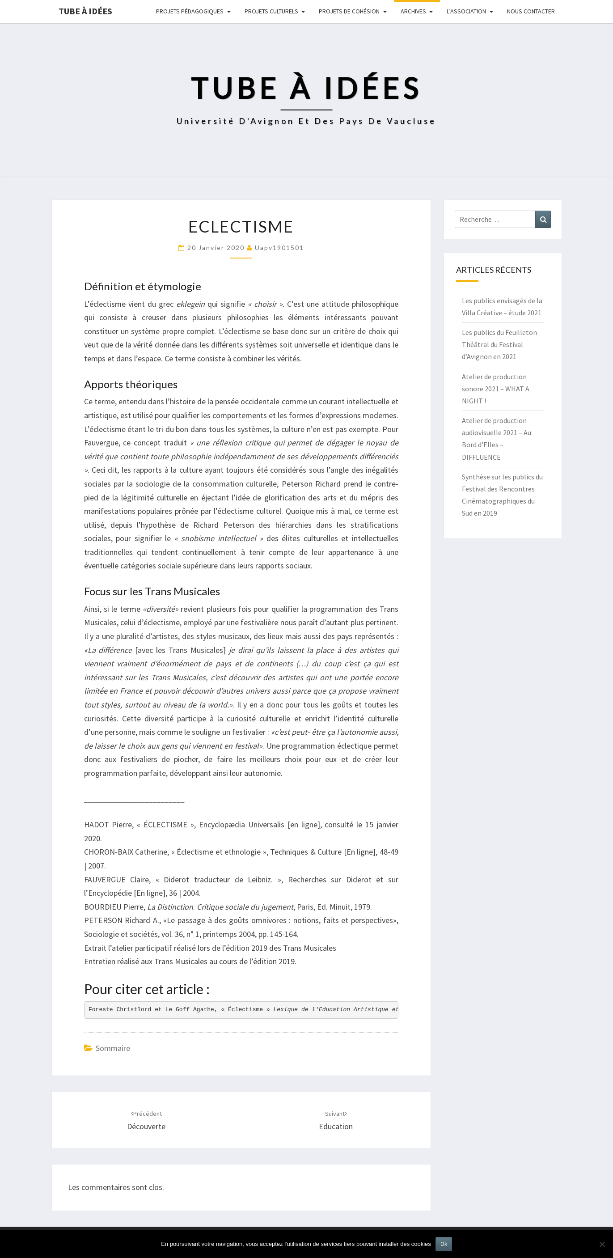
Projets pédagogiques (190, 11)
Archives (413, 11)
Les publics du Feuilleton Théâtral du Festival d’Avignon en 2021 (499, 344)
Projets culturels (271, 11)
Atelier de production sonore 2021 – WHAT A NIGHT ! (495, 388)
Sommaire (113, 1048)
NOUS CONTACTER (531, 11)
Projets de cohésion (349, 11)
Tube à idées (85, 11)
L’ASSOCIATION (466, 11)
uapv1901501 (279, 247)
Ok (443, 1244)
